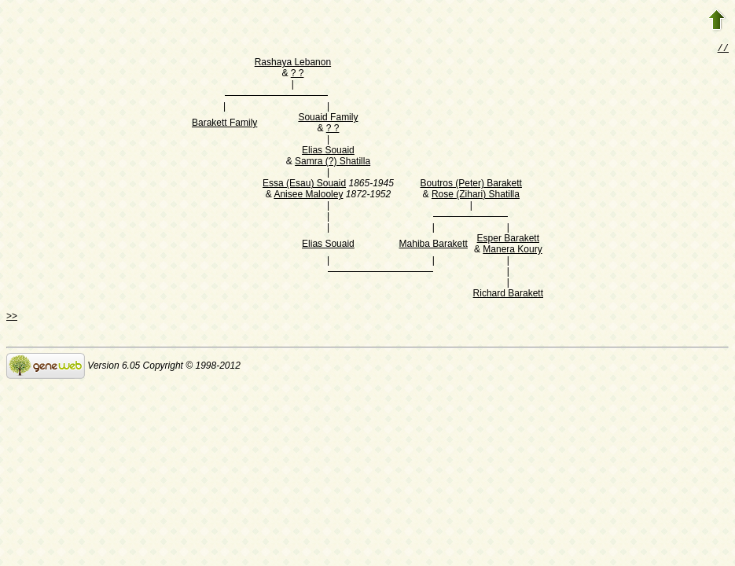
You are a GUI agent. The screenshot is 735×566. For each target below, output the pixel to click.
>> (11, 317)
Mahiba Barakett (433, 245)
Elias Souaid (328, 151)
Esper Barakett (508, 239)
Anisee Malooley (308, 195)
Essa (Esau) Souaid (304, 184)
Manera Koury (512, 250)
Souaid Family (328, 118)
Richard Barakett (508, 294)
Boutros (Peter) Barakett (471, 184)
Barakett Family (224, 124)
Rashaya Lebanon (293, 63)
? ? (297, 74)
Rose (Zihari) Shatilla (476, 195)
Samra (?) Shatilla (332, 162)
